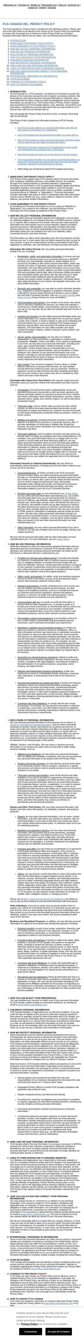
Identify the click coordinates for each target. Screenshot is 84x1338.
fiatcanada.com (49, 5)
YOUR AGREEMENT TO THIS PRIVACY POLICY (33, 46)
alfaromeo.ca (9, 5)
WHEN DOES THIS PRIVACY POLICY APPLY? (32, 43)
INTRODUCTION (18, 40)
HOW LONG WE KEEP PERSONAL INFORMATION (34, 65)
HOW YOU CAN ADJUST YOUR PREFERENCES (33, 57)
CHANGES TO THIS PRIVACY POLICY (28, 82)
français (52, 7)
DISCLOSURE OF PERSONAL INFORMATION (31, 54)
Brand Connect (24, 297)
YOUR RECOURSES (20, 79)
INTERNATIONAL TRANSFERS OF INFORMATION (34, 76)
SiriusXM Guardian (67, 295)
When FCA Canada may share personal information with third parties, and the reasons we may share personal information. (49, 141)
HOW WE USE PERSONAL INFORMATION (30, 51)
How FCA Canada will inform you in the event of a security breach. (48, 154)
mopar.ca (32, 7)
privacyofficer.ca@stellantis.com (57, 1303)
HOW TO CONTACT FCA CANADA (26, 84)
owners (42, 7)
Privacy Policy (29, 1327)
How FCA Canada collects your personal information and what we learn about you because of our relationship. (47, 129)
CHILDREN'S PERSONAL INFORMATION (29, 60)
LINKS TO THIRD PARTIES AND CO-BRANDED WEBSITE (37, 68)
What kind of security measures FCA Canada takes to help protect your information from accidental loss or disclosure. (48, 148)
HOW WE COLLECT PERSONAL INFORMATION (33, 49)
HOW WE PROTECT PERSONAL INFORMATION (33, 63)
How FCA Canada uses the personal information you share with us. (48, 135)
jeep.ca (62, 5)
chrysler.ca (23, 5)
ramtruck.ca (74, 5)
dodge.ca (35, 5)
